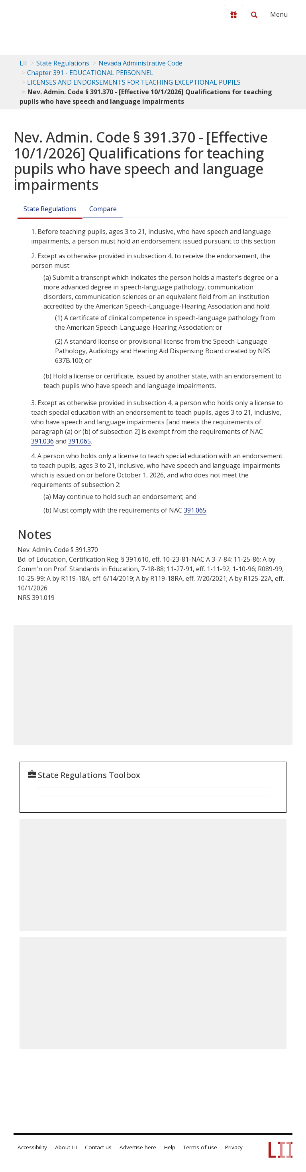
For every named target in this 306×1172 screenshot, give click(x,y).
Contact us (98, 1147)
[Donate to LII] (233, 14)
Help (169, 1147)
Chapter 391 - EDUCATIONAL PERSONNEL (90, 72)
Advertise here (138, 1147)
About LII (66, 1147)
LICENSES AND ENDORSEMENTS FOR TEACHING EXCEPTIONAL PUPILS (134, 82)
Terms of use (200, 1147)
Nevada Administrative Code (140, 63)
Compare (103, 208)
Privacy (234, 1147)
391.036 (42, 441)
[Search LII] (254, 14)
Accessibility (32, 1147)
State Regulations (62, 63)
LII (23, 63)
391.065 (79, 441)
